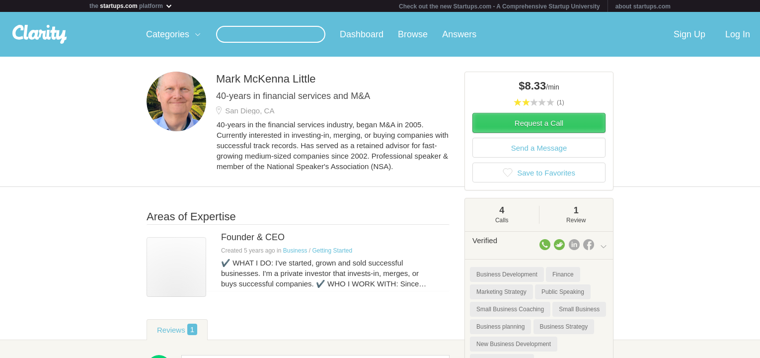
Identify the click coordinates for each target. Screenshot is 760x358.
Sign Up (689, 34)
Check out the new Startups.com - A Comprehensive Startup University (499, 6)
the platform (131, 5)
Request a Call (539, 123)
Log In (737, 34)
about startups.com (643, 6)
